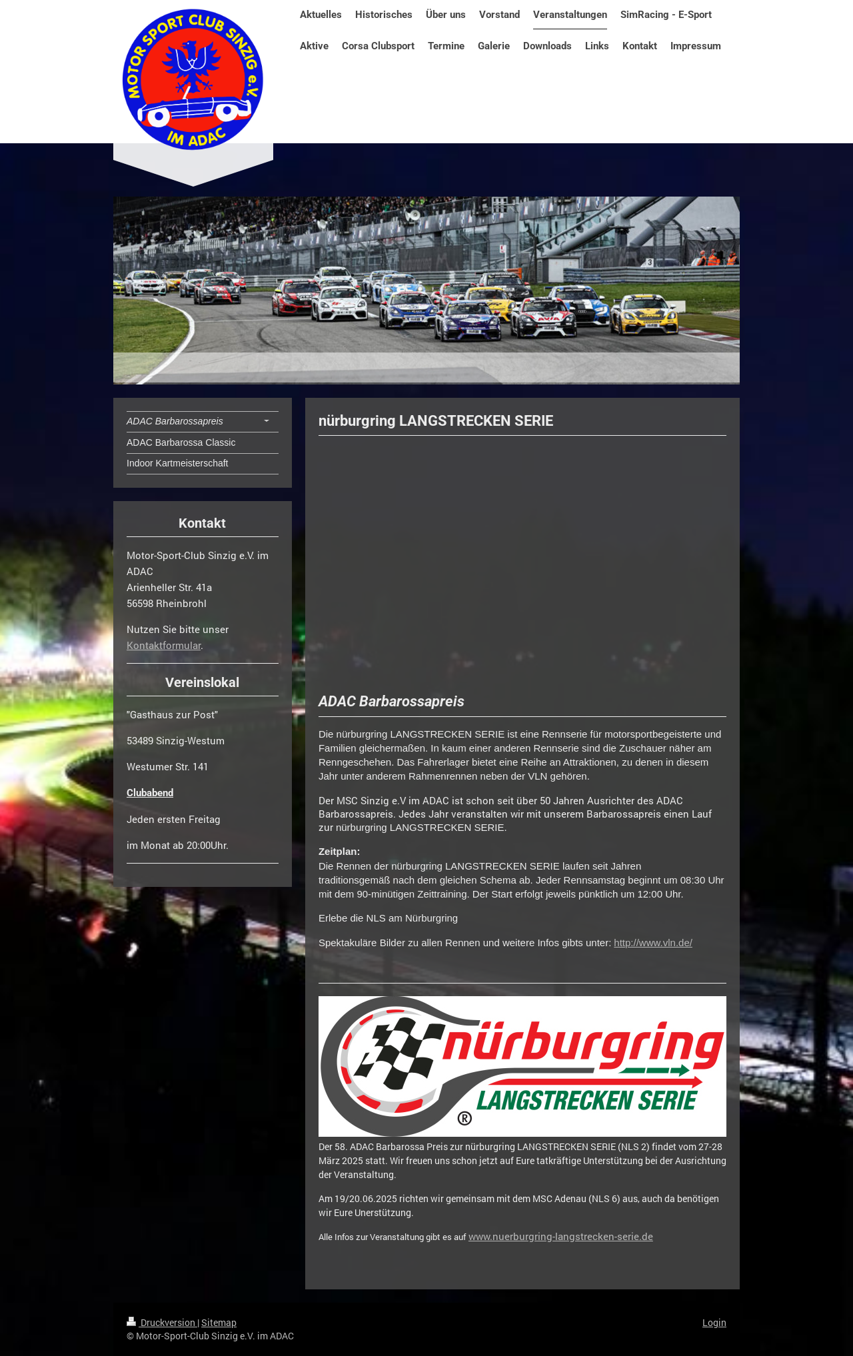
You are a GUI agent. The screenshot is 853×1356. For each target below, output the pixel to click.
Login (714, 1322)
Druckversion (162, 1322)
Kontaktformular (164, 645)
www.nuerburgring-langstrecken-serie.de (560, 1236)
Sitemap (219, 1322)
